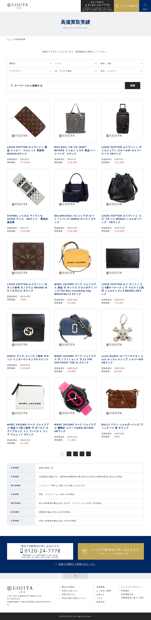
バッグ (76, 63)
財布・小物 (121, 63)
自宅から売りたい (70, 591)
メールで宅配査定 (126, 6)
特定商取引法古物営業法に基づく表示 (132, 596)
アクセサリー (30, 71)
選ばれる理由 (68, 587)
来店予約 (100, 602)
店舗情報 (100, 587)
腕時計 (30, 63)
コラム (99, 598)
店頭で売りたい (69, 594)
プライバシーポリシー (131, 587)
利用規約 (125, 591)
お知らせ (100, 594)
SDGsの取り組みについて (74, 598)
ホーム (10, 39)
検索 (132, 85)
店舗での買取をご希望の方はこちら (76, 564)
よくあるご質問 (103, 591)
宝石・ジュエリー (121, 71)
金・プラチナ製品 (76, 71)
